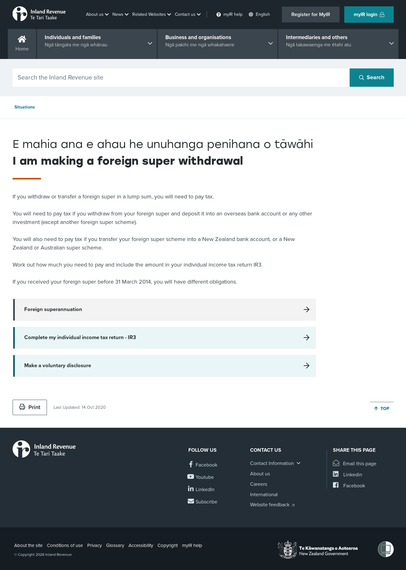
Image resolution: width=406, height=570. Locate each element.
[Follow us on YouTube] (201, 477)
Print (29, 407)
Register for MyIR (310, 14)
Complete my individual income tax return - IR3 (80, 337)
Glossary (115, 545)
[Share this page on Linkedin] (347, 475)
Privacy (94, 545)
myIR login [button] (369, 14)
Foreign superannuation (53, 309)
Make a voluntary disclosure (57, 365)
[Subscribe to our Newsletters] (202, 502)
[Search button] (372, 77)
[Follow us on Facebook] (202, 465)
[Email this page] (355, 464)
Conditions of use (65, 545)
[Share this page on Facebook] (349, 486)
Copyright (167, 545)
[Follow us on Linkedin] (201, 490)
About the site (28, 545)
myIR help (192, 545)
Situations (24, 107)
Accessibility (141, 545)
